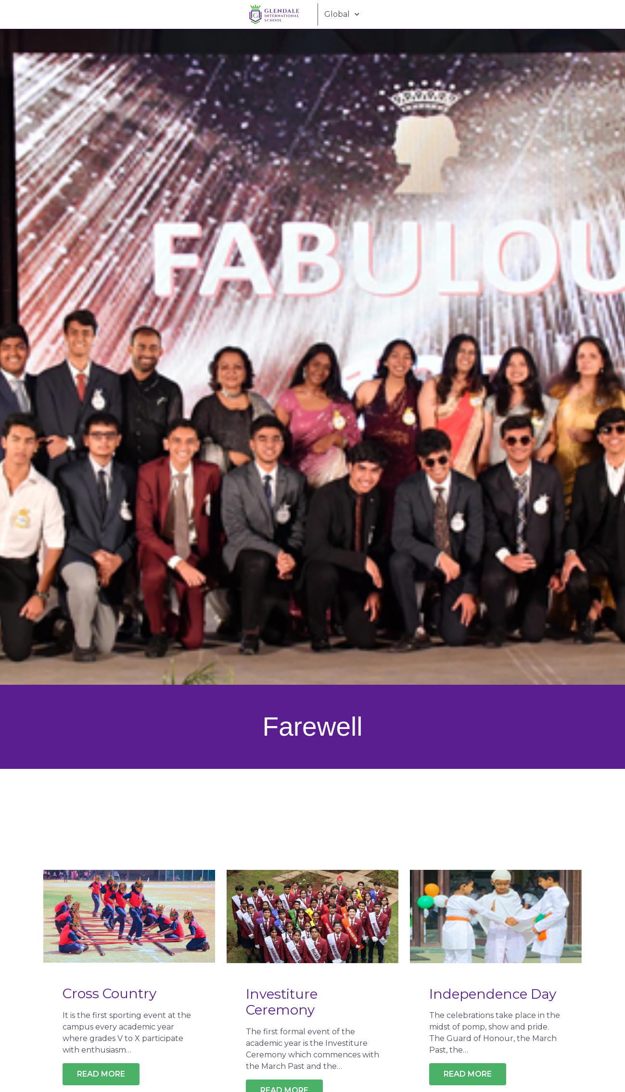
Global (340, 14)
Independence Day (492, 994)
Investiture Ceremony (282, 1002)
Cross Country (109, 993)
